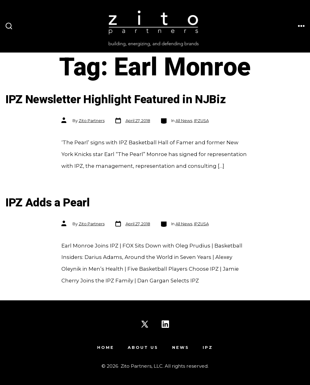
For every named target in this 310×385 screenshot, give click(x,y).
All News (184, 120)
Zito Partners (92, 120)
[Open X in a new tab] (144, 324)
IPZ (208, 347)
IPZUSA (201, 120)
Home (105, 347)
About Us (143, 347)
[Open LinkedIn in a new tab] (165, 324)
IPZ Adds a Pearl (48, 202)
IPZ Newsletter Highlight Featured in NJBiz (116, 99)
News (180, 347)
